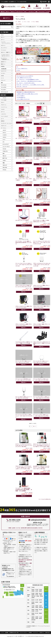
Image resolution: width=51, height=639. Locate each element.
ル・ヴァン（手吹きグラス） (22, 68)
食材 (2, 82)
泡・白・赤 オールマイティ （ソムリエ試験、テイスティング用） (30, 84)
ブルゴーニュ (3, 104)
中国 (3, 162)
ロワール (2, 111)
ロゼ (25, 11)
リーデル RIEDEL (35, 21)
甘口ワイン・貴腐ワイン (5, 52)
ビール (2, 78)
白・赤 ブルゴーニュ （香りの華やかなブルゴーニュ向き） (29, 81)
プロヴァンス (3, 125)
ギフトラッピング (4, 92)
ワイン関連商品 (21, 16)
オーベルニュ (3, 128)
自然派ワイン (3, 61)
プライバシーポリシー (23, 632)
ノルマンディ (3, 114)
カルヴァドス (3, 71)
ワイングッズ (41, 11)
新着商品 (2, 66)
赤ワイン (8, 11)
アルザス (2, 109)
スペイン (4, 132)
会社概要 (6, 632)
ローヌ (2, 118)
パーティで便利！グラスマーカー (23, 99)
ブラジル (4, 169)
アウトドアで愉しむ (20, 95)
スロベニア (5, 165)
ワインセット (31, 11)
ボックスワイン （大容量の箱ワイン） (5, 59)
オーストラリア (6, 144)
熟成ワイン (3, 64)
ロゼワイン (3, 45)
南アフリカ (5, 158)
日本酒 (2, 75)
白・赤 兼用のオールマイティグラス (24, 77)
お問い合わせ (47, 632)
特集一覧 (2, 11)
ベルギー (4, 160)
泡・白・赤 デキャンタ (22, 86)
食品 (36, 11)
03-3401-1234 (13, 519)
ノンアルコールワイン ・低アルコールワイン (5, 55)
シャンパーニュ (4, 107)
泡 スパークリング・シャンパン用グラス (25, 75)
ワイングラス (3, 87)
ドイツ (4, 139)
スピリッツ (3, 80)
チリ (3, 142)
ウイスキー (3, 73)
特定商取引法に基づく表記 (14, 632)
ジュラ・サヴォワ (4, 116)
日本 (3, 153)
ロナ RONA (18, 21)
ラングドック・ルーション (6, 123)
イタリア (4, 130)
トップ (2, 632)
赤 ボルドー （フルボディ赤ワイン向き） (26, 82)
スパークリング (19, 11)
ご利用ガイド (41, 632)
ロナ (17, 66)
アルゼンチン (5, 151)
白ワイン (13, 11)
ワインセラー (3, 89)
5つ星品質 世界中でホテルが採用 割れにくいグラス (27, 93)
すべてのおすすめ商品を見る (45, 499)
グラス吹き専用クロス (21, 97)
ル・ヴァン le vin (26, 21)
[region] (25, 11)
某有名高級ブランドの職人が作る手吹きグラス (26, 92)
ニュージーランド (6, 146)
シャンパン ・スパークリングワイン (5, 42)
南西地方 (2, 121)
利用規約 (30, 632)
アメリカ (4, 148)
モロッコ (4, 155)
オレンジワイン (4, 47)
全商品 (16, 16)
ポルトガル (5, 167)
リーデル (18, 70)
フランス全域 (3, 100)
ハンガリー (5, 135)
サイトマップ (35, 632)
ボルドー (2, 102)
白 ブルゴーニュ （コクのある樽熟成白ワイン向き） (28, 79)
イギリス (4, 137)
